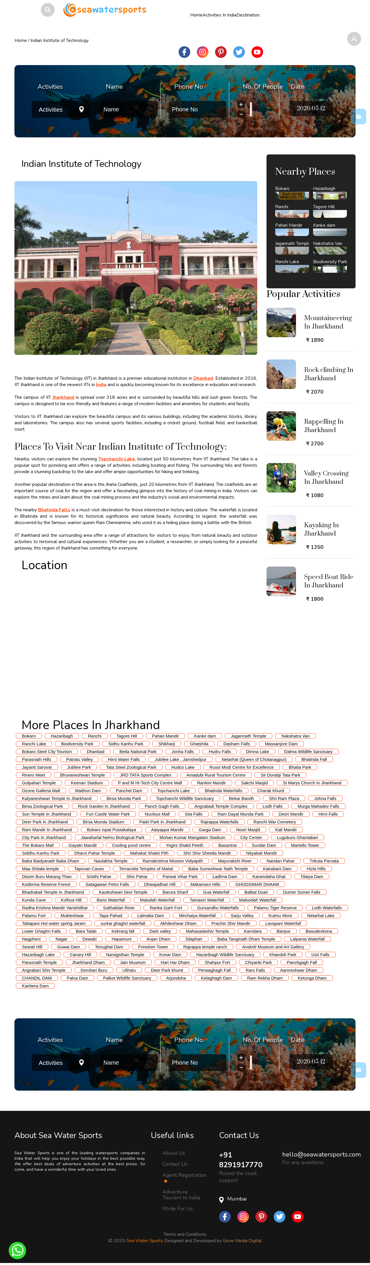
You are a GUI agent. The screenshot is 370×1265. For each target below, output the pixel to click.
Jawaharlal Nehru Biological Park (113, 837)
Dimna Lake (257, 751)
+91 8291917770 (242, 1160)
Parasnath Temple (39, 962)
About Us (173, 1153)
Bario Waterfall (111, 899)
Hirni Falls (328, 814)
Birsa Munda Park (124, 798)
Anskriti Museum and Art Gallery (273, 946)
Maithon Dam (88, 790)
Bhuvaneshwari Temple (82, 774)
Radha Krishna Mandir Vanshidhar (55, 907)
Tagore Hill (126, 735)
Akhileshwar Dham (178, 923)
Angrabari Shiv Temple (44, 970)
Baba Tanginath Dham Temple (246, 938)
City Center (251, 837)
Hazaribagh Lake (38, 954)
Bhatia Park (300, 767)
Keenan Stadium (87, 782)
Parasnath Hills (36, 759)
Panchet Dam (129, 790)
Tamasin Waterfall (207, 899)
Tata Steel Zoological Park (131, 767)
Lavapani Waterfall (283, 923)
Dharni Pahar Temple (94, 853)
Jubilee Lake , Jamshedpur (180, 759)
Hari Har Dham (175, 962)
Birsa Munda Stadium (103, 821)
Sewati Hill (32, 946)
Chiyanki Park (258, 962)
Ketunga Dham (312, 978)
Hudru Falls (220, 751)
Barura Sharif (175, 892)
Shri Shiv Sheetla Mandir (207, 853)
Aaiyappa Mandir (167, 829)
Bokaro (29, 735)
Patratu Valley (79, 759)
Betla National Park (137, 751)
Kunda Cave (34, 899)
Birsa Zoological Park (42, 806)
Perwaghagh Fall (214, 970)
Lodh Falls (272, 806)
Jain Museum (133, 962)
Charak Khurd (270, 790)
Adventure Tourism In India (181, 1195)
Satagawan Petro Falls (107, 884)
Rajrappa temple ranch (205, 946)
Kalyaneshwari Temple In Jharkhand (57, 798)
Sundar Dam (264, 845)
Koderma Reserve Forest (46, 884)
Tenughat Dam (109, 946)
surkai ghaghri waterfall (123, 923)
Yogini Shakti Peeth (185, 845)
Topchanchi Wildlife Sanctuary (185, 798)
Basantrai (227, 845)
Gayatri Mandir (83, 845)
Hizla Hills (316, 868)
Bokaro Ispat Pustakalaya (111, 829)
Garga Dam (210, 829)
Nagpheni (31, 938)
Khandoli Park (282, 954)
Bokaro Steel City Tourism (47, 751)
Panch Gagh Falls (162, 806)
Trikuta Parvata (324, 860)
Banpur (284, 931)
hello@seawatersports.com (321, 1154)
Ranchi (94, 735)
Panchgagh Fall (302, 962)
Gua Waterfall (216, 892)
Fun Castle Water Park (108, 814)
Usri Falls (320, 954)
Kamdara (253, 931)
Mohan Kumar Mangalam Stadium (192, 837)
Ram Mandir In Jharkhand (47, 829)
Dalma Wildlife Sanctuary (308, 751)
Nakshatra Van (295, 735)
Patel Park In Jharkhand (162, 821)
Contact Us (175, 1164)
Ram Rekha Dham (265, 978)
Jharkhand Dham (88, 962)
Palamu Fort (34, 915)
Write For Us (177, 1208)
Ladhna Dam (224, 876)
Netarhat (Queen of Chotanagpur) (254, 759)
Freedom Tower (153, 946)
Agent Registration (184, 1177)
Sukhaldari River (119, 907)
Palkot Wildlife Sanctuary (127, 978)
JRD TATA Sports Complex (145, 774)
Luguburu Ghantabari (297, 837)
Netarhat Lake (320, 915)
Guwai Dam (68, 946)
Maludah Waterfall (157, 899)
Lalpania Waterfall (307, 938)
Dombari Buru (94, 970)
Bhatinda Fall (314, 759)
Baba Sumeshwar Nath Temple (218, 868)
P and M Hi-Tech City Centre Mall (150, 782)
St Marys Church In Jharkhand (312, 782)
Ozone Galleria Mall (41, 790)
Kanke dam (205, 735)
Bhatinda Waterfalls (223, 790)
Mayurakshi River (234, 860)
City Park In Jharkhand (44, 837)
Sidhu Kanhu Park (125, 743)
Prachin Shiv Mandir (230, 923)
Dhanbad (95, 751)
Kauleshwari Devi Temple (123, 892)
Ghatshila (199, 743)
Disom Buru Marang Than (46, 876)
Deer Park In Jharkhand (45, 821)
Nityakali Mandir (261, 853)
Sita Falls (194, 814)
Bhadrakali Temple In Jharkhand (53, 892)
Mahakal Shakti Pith (149, 853)
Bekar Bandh (241, 798)
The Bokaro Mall (37, 845)
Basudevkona (319, 931)
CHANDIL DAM (37, 978)
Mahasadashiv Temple (207, 931)
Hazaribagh (62, 735)
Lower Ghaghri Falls (41, 931)
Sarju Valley (242, 915)
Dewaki (89, 938)
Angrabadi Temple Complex (220, 806)
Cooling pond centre (131, 845)
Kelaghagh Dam (216, 978)
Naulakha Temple (111, 860)
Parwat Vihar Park (180, 876)
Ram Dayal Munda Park (241, 814)
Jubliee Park (79, 767)
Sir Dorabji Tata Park (280, 774)
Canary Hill (80, 954)
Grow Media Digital (242, 1241)
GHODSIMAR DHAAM (257, 884)
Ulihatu (129, 970)
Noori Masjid (248, 829)
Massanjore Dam (281, 743)
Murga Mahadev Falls (318, 806)
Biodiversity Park (77, 743)
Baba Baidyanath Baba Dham (50, 860)
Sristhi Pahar (98, 876)
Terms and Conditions (185, 1235)
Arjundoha (176, 978)
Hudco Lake (183, 767)
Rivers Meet (33, 774)
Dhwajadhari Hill (159, 884)
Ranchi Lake (34, 743)
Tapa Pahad (110, 915)
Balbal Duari (256, 892)
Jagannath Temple (248, 735)
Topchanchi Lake (173, 790)
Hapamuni (121, 938)
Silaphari (193, 938)
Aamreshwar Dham (298, 970)
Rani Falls (255, 970)
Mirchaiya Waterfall (197, 915)
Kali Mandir (286, 829)
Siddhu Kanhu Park (40, 853)
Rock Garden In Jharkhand (104, 806)
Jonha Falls (183, 751)
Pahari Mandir (165, 735)
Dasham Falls (236, 743)
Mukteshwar (72, 915)
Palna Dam (77, 978)
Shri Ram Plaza (284, 798)
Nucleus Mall (157, 814)
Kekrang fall (123, 931)
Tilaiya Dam (311, 876)
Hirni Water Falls (124, 759)
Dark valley (160, 931)
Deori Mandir (291, 814)
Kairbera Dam (35, 985)
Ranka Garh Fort (166, 907)
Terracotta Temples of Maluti (146, 868)
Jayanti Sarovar (37, 767)
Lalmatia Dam (150, 915)
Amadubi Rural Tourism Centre (216, 774)
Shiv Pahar (136, 876)
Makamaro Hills (205, 884)
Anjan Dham (159, 938)
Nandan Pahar (281, 860)
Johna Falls (325, 798)
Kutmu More (280, 915)
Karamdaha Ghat (268, 876)
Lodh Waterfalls (327, 907)
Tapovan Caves (89, 868)
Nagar (61, 938)
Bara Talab (86, 931)
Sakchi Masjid (254, 782)
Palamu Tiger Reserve (275, 907)
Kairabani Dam (277, 868)
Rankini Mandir (211, 782)
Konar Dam (170, 954)
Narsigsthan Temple (125, 954)
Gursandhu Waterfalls (218, 907)
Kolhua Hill (71, 899)
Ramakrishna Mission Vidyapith (173, 860)
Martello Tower (305, 845)
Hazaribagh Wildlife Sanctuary (225, 954)
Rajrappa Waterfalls (219, 821)
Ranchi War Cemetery (275, 821)
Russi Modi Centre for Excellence (242, 767)
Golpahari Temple (39, 782)
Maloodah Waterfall (257, 899)
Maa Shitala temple (40, 868)
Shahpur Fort (217, 962)
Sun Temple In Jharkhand (46, 814)
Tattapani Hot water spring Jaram (54, 923)
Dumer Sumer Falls (301, 892)
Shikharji (166, 743)
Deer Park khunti (167, 970)
